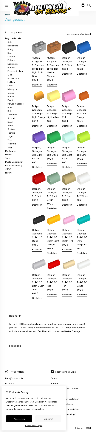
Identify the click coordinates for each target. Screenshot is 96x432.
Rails (10, 107)
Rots (10, 111)
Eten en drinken (15, 71)
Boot (10, 53)
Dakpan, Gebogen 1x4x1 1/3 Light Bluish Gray (38, 282)
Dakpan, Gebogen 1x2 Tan (67, 192)
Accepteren (19, 419)
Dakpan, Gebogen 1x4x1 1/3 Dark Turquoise (82, 237)
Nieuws (8, 172)
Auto (10, 42)
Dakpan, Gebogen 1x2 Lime (82, 151)
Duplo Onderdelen (14, 161)
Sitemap (55, 383)
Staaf (10, 122)
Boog (10, 49)
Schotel (11, 118)
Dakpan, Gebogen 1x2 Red (37, 192)
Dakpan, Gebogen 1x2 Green (52, 151)
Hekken (11, 82)
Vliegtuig (12, 143)
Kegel (10, 85)
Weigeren (48, 419)
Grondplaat (13, 78)
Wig (10, 147)
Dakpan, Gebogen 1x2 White (82, 192)
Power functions (16, 103)
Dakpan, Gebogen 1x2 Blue (82, 61)
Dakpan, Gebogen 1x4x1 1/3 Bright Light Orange (53, 237)
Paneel (11, 96)
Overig (11, 93)
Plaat (10, 100)
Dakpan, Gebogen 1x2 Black (67, 61)
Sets (7, 158)
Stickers (11, 129)
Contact (55, 378)
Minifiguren (13, 89)
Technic (11, 132)
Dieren (8, 154)
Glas (10, 74)
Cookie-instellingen (33, 425)
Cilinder (11, 56)
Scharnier (12, 114)
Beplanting (13, 45)
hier (42, 409)
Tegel (10, 136)
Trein (10, 140)
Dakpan (11, 60)
